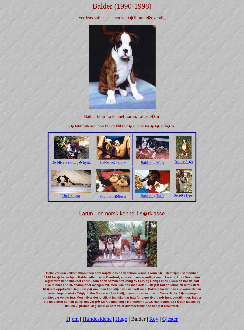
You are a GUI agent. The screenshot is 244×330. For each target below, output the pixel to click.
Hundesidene (97, 319)
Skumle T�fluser (113, 196)
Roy (153, 319)
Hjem (72, 319)
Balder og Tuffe (152, 194)
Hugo (121, 319)
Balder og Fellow (113, 160)
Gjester (170, 319)
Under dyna (71, 194)
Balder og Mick (152, 163)
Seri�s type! (184, 193)
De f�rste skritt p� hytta (71, 160)
